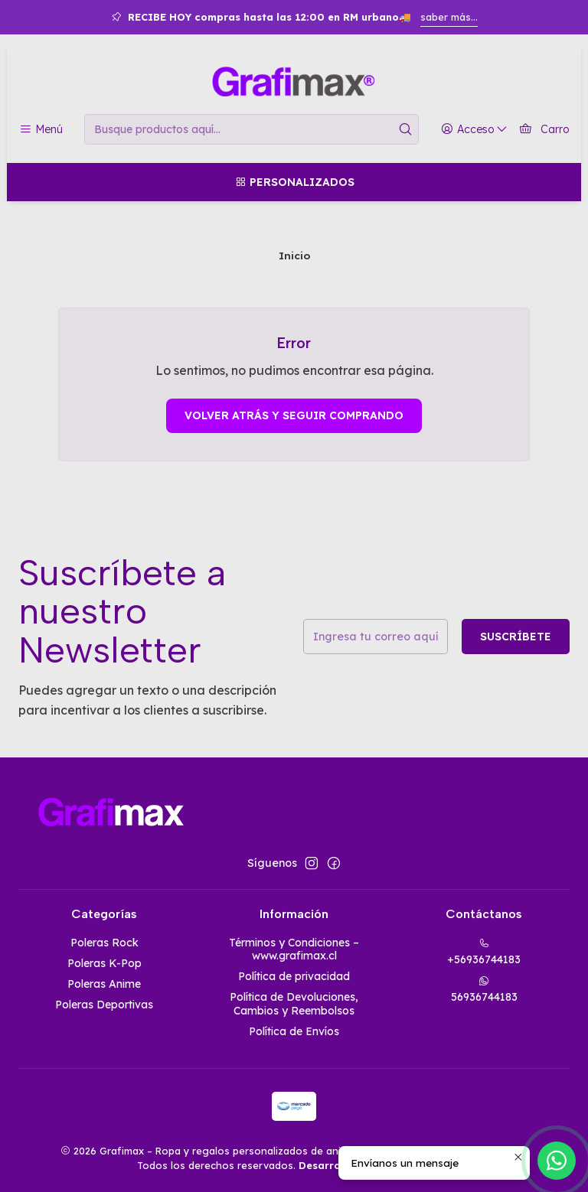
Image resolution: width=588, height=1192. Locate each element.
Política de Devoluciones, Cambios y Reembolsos (294, 1004)
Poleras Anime (104, 984)
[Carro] (544, 130)
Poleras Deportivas (104, 1004)
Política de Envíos (294, 1031)
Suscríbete (515, 636)
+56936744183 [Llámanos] (484, 952)
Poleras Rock (104, 942)
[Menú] (41, 130)
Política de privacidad (294, 976)
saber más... (449, 17)
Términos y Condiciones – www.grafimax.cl (294, 949)
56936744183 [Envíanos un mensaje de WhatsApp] (484, 989)
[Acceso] (474, 130)
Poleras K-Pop (104, 963)
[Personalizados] (294, 182)
